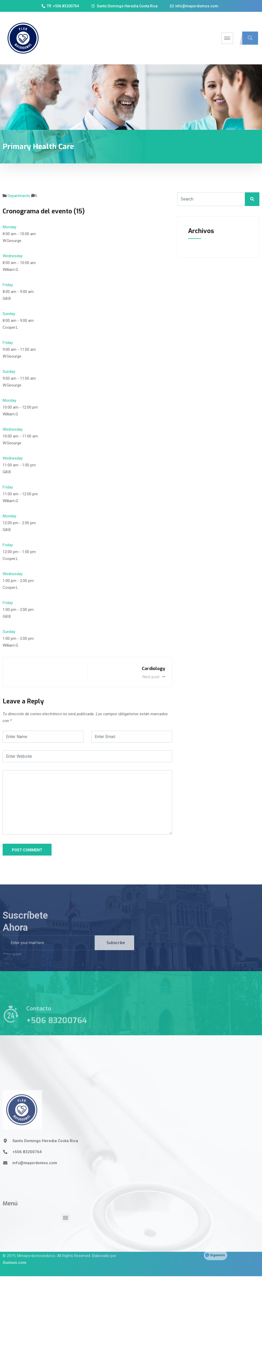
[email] (49, 951)
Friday (8, 284)
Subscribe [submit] (116, 951)
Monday (9, 227)
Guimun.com (14, 1252)
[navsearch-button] (250, 38)
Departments (19, 195)
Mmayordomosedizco (36, 1245)
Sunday (9, 313)
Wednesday (13, 256)
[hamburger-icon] (227, 38)
